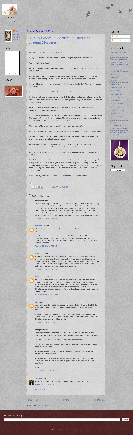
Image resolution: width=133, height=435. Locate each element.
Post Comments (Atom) (45, 405)
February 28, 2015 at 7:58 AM (46, 246)
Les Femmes (115, 91)
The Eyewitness (116, 56)
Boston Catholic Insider (118, 129)
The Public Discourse (118, 52)
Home (66, 400)
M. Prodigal (39, 253)
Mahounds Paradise (117, 87)
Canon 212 (114, 122)
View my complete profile (16, 37)
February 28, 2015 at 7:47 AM (46, 218)
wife (36, 302)
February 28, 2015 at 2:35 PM (46, 322)
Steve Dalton (40, 276)
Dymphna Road (116, 114)
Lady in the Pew (116, 94)
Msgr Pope (114, 81)
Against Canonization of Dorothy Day (119, 133)
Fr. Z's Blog (114, 97)
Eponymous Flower (117, 110)
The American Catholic (118, 59)
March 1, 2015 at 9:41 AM (44, 371)
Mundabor (114, 78)
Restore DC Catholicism (119, 71)
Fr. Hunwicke (115, 107)
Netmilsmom (40, 226)
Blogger (78, 430)
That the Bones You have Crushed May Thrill (119, 63)
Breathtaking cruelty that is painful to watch (45, 52)
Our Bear (113, 74)
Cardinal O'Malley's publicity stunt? (57, 92)
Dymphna (39, 378)
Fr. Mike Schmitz (116, 104)
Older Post (99, 400)
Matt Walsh (114, 84)
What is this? (12, 74)
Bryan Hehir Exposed (118, 125)
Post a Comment (38, 389)
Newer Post (32, 400)
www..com (12, 52)
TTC (17, 31)
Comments (117, 40)
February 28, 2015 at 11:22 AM (46, 294)
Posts (115, 36)
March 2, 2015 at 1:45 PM (44, 385)
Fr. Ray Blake (115, 100)
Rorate (112, 68)
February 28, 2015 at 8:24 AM (46, 269)
